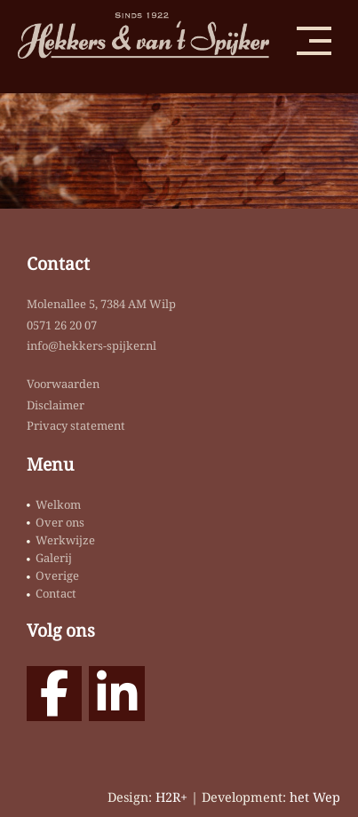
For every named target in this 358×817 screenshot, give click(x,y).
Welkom (58, 504)
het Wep (315, 797)
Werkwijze (65, 540)
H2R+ (171, 797)
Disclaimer (55, 405)
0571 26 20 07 (62, 325)
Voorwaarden (63, 384)
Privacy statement (76, 425)
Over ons (60, 522)
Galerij (54, 558)
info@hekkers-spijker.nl (91, 345)
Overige (57, 575)
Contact (56, 593)
